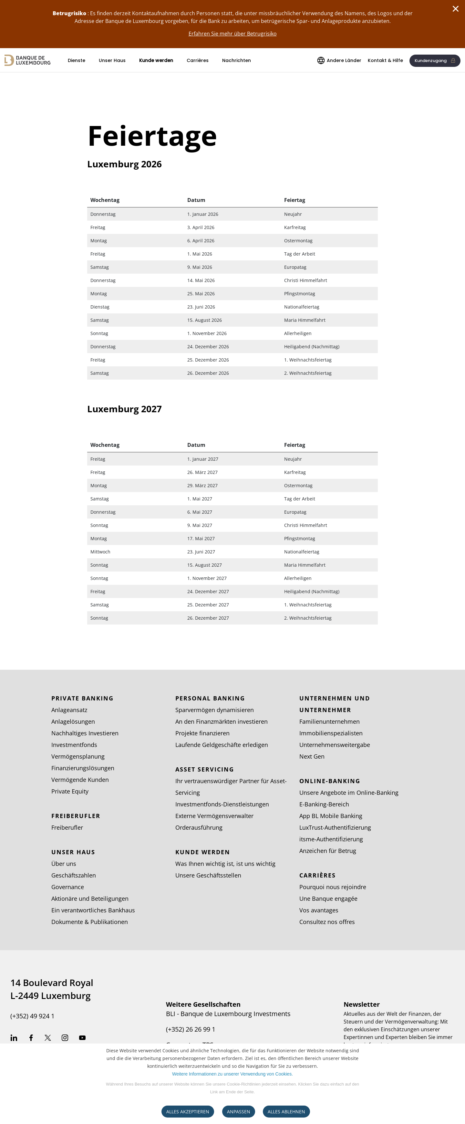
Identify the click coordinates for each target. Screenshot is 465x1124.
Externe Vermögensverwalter (214, 816)
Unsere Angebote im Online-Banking (348, 792)
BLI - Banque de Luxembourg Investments (228, 1014)
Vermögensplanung (78, 756)
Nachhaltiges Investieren (85, 733)
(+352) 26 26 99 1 (190, 1029)
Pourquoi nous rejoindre (332, 887)
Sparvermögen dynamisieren (214, 710)
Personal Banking (210, 698)
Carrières (198, 60)
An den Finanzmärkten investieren (221, 721)
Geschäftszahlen (73, 875)
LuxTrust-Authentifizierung (335, 827)
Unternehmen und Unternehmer (334, 704)
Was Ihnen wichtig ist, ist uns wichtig (225, 863)
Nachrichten (236, 60)
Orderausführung (198, 827)
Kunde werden (156, 60)
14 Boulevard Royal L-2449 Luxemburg (51, 989)
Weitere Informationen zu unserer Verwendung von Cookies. (232, 1074)
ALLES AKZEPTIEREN (187, 1111)
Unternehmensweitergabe (334, 745)
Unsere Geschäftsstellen (208, 875)
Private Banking (82, 698)
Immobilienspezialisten (331, 733)
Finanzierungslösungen (82, 768)
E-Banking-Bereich (324, 804)
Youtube (82, 1038)
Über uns (63, 863)
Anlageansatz (69, 710)
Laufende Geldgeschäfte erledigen (221, 745)
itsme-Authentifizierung (331, 839)
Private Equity (69, 791)
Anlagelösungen (73, 721)
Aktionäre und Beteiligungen (90, 898)
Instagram (64, 1038)
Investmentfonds (74, 745)
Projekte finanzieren (202, 733)
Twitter (48, 1038)
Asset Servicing (204, 769)
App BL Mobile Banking (330, 816)
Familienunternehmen (329, 721)
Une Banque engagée (328, 898)
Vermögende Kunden (80, 779)
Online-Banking (329, 781)
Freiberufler (75, 816)
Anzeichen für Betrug (327, 851)
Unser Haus (112, 60)
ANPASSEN (238, 1111)
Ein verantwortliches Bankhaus (93, 910)
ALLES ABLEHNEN (286, 1111)
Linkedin (13, 1038)
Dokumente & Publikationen (89, 922)
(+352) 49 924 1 (32, 1016)
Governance (67, 887)
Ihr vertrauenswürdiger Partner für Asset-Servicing (231, 786)
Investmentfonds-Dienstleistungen (222, 804)
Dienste (76, 60)
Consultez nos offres (327, 922)
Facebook (31, 1038)
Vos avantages (318, 910)
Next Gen (312, 756)
